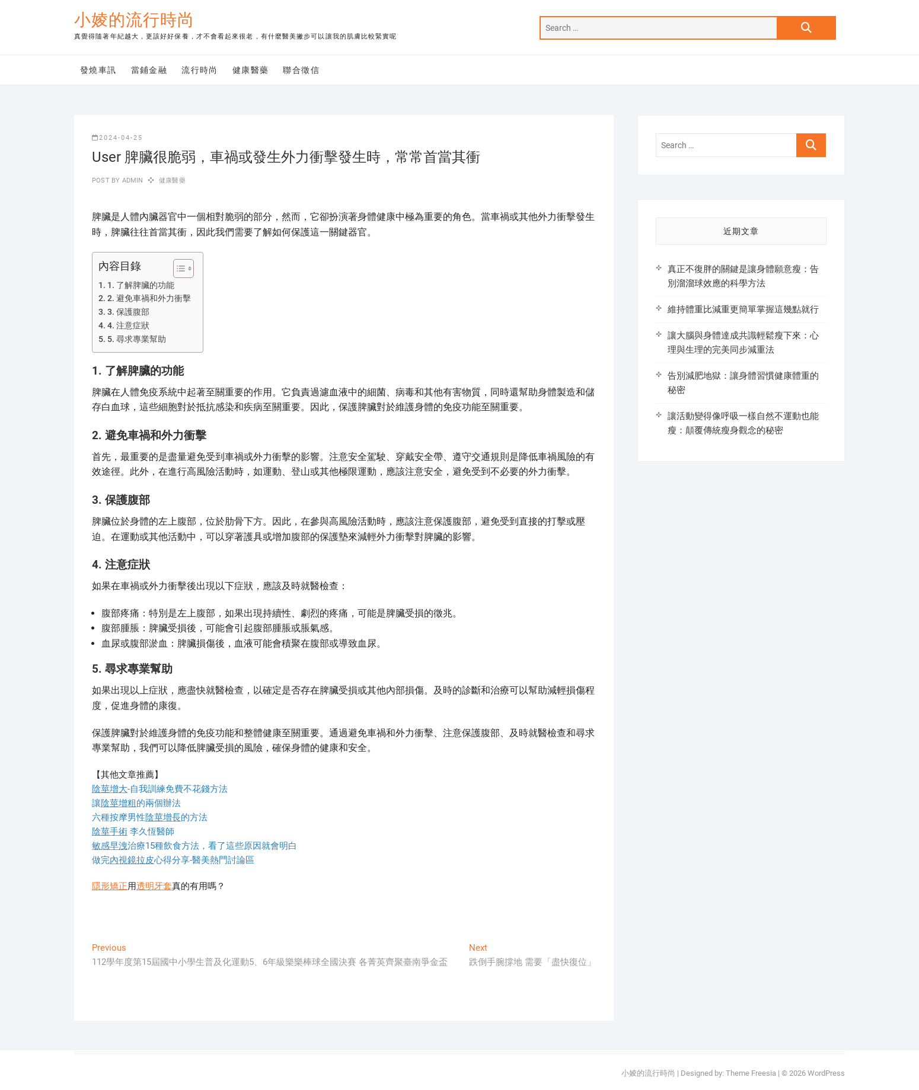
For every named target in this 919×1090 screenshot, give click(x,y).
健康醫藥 (250, 70)
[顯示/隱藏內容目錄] (177, 268)
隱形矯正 (109, 886)
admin (131, 180)
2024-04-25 (117, 138)
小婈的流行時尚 (134, 20)
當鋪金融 (149, 70)
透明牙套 (154, 886)
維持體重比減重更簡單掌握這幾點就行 (743, 309)
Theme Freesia (751, 1073)
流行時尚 (199, 70)
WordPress (826, 1073)
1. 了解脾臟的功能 (140, 285)
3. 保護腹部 (128, 312)
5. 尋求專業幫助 (136, 339)
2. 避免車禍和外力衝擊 (149, 298)
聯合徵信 (301, 70)
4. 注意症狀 (128, 325)
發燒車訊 (98, 70)
